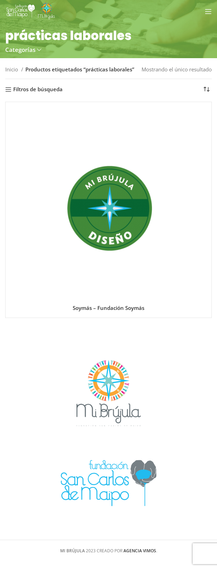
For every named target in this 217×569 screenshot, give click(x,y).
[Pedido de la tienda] (206, 89)
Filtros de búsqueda (38, 89)
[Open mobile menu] (208, 11)
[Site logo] (30, 10)
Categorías (20, 50)
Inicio (12, 69)
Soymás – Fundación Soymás (108, 307)
